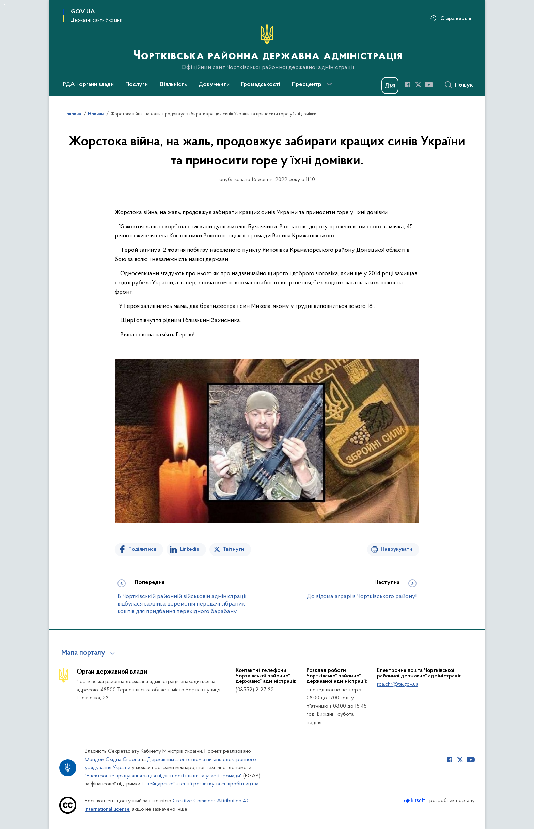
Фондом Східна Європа (112, 759)
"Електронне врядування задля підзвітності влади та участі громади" (163, 776)
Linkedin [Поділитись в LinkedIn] (189, 549)
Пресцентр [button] (306, 85)
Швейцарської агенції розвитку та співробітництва (200, 784)
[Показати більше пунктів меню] (329, 84)
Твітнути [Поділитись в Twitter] (233, 549)
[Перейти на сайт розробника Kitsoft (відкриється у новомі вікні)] (415, 800)
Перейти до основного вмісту (4, 4)
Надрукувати (396, 549)
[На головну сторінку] (267, 47)
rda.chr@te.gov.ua (397, 684)
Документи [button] (214, 85)
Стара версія (455, 18)
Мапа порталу (83, 653)
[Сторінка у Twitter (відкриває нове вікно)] (418, 85)
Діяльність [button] (173, 85)
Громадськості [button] (260, 85)
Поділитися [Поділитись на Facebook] (142, 549)
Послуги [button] (136, 85)
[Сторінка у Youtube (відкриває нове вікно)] (429, 85)
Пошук (464, 85)
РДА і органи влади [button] (88, 85)
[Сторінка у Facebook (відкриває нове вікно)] (408, 85)
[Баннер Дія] (389, 85)
